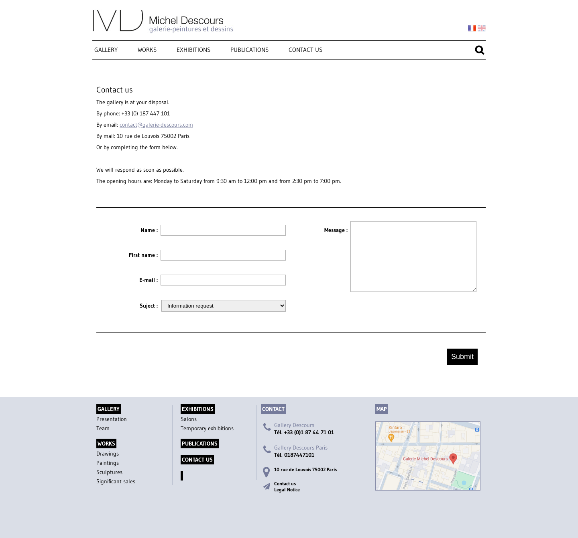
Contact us (305, 49)
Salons (189, 419)
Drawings (107, 453)
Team (103, 428)
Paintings (107, 462)
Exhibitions (193, 49)
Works (147, 49)
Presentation (111, 419)
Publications (249, 49)
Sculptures (109, 472)
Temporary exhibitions (207, 428)
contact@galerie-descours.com (156, 124)
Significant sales (115, 481)
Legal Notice (287, 490)
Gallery (106, 49)
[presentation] (412, 309)
